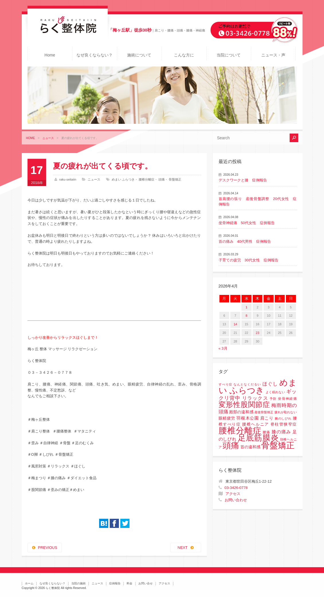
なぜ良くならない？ (94, 55)
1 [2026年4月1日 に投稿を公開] (246, 307)
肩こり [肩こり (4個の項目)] (267, 418)
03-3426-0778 (236, 488)
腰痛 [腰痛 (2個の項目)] (266, 432)
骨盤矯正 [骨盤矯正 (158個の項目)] (277, 445)
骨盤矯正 (175, 179)
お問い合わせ (236, 500)
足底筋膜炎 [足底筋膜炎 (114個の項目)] (258, 437)
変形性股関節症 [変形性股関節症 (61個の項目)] (244, 404)
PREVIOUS (47, 547)
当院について (229, 55)
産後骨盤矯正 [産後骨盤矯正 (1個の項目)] (263, 412)
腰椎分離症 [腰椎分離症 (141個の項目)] (240, 430)
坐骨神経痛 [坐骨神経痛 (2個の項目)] (287, 399)
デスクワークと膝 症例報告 (243, 180)
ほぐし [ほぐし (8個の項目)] (270, 384)
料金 (129, 583)
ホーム (29, 583)
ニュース (48, 138)
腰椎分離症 (146, 179)
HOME (30, 138)
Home (49, 55)
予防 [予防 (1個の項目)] (273, 398)
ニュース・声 (273, 55)
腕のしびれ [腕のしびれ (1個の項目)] (283, 418)
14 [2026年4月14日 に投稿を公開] (235, 324)
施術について (139, 55)
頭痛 (161, 179)
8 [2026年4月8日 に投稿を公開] (246, 315)
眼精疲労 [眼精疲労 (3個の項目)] (227, 418)
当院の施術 (78, 583)
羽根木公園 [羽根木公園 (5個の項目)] (247, 418)
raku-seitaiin (67, 179)
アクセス (232, 494)
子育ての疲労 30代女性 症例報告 (248, 260)
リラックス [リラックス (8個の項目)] (255, 398)
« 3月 (223, 348)
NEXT (183, 547)
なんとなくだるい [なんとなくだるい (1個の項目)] (247, 384)
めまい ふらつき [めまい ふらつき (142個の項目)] (258, 386)
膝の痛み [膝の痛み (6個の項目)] (281, 431)
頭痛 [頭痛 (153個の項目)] (231, 445)
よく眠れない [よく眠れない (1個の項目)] (275, 392)
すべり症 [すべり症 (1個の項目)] (225, 384)
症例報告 (115, 583)
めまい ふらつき (123, 179)
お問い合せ (145, 583)
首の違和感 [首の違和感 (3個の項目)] (250, 447)
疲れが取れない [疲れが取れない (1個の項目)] (285, 412)
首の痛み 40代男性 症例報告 (245, 241)
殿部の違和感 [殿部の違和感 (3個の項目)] (241, 412)
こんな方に (184, 55)
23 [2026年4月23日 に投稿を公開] (257, 332)
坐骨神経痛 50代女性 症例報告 (247, 223)
